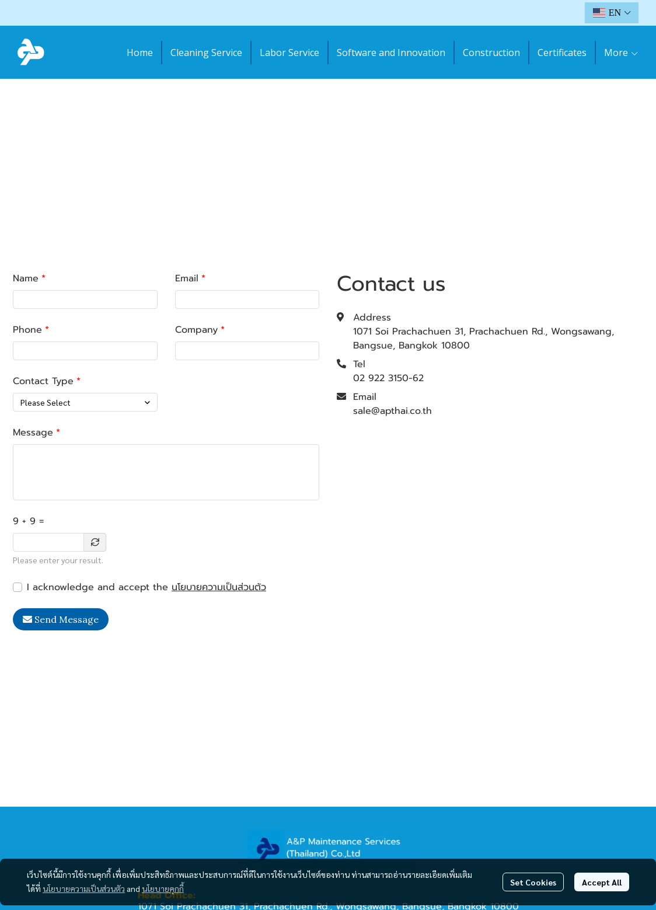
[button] (611, 12)
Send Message (61, 619)
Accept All (602, 882)
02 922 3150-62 (388, 378)
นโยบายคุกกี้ (163, 888)
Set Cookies (533, 882)
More (621, 52)
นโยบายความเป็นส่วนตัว (219, 587)
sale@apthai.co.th (392, 411)
